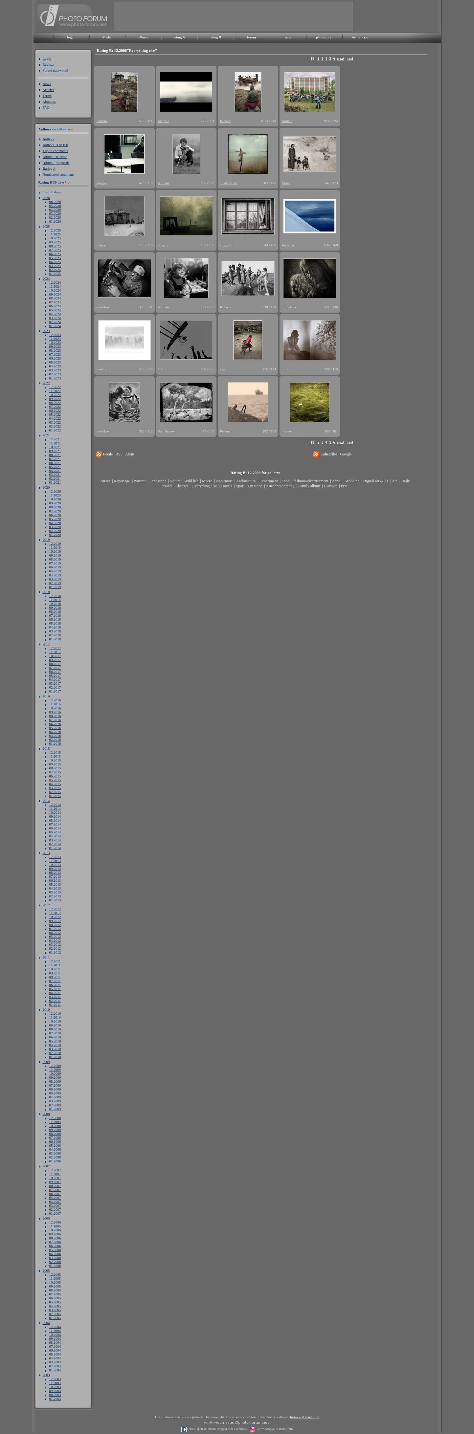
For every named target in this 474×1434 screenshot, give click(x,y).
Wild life (191, 481)
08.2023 (55, 350)
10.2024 (55, 290)
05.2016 (55, 728)
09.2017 (55, 660)
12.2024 (55, 282)
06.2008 (55, 1141)
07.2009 (55, 1085)
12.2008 (55, 1118)
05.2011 (55, 989)
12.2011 (55, 961)
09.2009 (55, 1077)
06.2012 (55, 933)
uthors (48, 139)
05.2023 (55, 362)
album (143, 37)
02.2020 (55, 531)
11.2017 (55, 652)
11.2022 (55, 391)
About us (49, 101)
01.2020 (55, 535)
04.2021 (55, 471)
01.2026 (55, 221)
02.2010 (55, 1053)
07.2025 (55, 250)
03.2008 (55, 1153)
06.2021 (55, 463)
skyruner (288, 245)
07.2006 (55, 1242)
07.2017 (55, 668)
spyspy (102, 183)
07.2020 (55, 511)
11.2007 (55, 1174)
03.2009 (55, 1101)
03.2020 (55, 527)
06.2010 (55, 1037)
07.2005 (55, 1294)
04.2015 (55, 784)
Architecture (246, 481)
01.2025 (55, 274)
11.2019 (55, 547)
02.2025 (55, 270)
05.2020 (55, 519)
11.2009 (55, 1069)
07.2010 (55, 1033)
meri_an (102, 369)
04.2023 (55, 366)
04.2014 (55, 836)
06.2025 (55, 254)
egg (222, 369)
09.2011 (55, 973)
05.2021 (55, 467)
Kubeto (102, 121)
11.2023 (55, 339)
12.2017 (55, 648)
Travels (226, 486)
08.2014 (55, 820)
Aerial (337, 481)
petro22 (163, 121)
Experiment (269, 481)
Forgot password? (55, 70)
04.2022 (55, 418)
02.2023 (55, 374)
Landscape (157, 481)
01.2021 (55, 482)
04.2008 (55, 1149)
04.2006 (55, 1254)
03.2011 (55, 997)
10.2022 (55, 395)
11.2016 (55, 704)
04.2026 (55, 209)
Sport (240, 486)
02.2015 (55, 792)
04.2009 (55, 1097)
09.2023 (55, 346)
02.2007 (55, 1209)
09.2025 (55, 242)
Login (47, 58)
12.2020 (55, 491)
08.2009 (55, 1081)
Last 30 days (52, 192)
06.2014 (55, 828)
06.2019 (55, 567)
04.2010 (55, 1045)
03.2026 (55, 213)
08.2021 (55, 455)
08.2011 (55, 977)
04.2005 (55, 1306)
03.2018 (55, 631)
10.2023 (55, 342)
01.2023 (55, 378)
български (360, 37)
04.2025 (55, 262)
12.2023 (55, 335)
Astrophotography (280, 486)
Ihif (161, 369)
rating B (215, 37)
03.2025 (55, 266)
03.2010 (55, 1049)
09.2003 (55, 1391)
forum (251, 37)
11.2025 (55, 234)
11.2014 (55, 808)
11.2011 (55, 965)
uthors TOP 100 (55, 145)
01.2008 (55, 1161)
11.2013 (55, 861)
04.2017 (55, 679)
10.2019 (55, 551)
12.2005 (55, 1274)
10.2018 (55, 604)
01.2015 (55, 796)
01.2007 (55, 1213)
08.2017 (55, 664)
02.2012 (55, 948)
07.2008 (55, 1137)
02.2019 (55, 583)
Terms (47, 96)
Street (105, 481)
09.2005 (55, 1286)
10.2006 (55, 1230)
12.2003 (55, 1379)
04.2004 (55, 1358)
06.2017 (55, 671)
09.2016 (55, 712)
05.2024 (55, 310)
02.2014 (55, 844)
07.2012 (55, 929)
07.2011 (55, 981)
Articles (48, 90)
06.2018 (55, 619)
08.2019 (55, 559)
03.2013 (55, 892)
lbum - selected (55, 157)
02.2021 (55, 478)
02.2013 (55, 896)
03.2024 (55, 318)
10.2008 (55, 1126)
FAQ (46, 107)
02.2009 (55, 1105)
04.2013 (55, 888)
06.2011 (55, 985)
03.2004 (55, 1362)
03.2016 (55, 736)
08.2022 (55, 403)
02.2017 (55, 687)
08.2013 (55, 872)
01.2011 (55, 1004)
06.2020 (55, 515)
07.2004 (55, 1346)
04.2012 (55, 940)
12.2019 (55, 543)
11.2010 (55, 1017)
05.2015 (55, 780)
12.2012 (55, 909)
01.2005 (55, 1318)
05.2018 (55, 623)
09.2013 (55, 869)
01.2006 (55, 1266)
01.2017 (55, 691)
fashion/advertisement (310, 481)
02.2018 (55, 635)
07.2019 (55, 563)
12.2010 (55, 1013)
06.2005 (55, 1298)
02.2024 (55, 322)
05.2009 (55, 1093)
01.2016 (55, 743)
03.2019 (55, 579)
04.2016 (55, 732)
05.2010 (55, 1041)
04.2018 (55, 627)
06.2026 (55, 202)
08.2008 (55, 1134)
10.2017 (55, 656)
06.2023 (55, 358)
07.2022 (55, 406)
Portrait (140, 481)
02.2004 (55, 1366)
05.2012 (55, 936)
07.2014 (55, 824)
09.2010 (55, 1025)
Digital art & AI (375, 481)
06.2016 (55, 724)
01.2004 (55, 1370)
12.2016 (55, 700)
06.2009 (55, 1089)
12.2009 (55, 1066)
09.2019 (55, 555)
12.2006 (55, 1222)
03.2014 (55, 840)
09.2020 (55, 503)
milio (285, 369)
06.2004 (55, 1350)
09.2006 (55, 1234)
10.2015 (55, 760)
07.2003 (55, 1399)
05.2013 (55, 884)
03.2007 (55, 1205)
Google (345, 454)
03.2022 (55, 422)
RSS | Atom (125, 454)
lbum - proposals (56, 163)
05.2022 (55, 414)
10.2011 (55, 969)
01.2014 (55, 848)
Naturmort (224, 481)
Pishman (226, 431)
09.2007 (55, 1182)
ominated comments (59, 174)
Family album (309, 486)
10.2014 (55, 812)
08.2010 (55, 1029)
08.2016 (55, 716)
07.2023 (55, 354)
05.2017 (55, 675)
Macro (207, 481)
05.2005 (55, 1302)
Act (394, 481)
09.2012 (55, 921)
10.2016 (55, 708)
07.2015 (55, 772)
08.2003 (55, 1395)
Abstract (182, 486)
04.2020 (55, 523)
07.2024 (55, 302)
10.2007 (55, 1178)
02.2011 (55, 1001)
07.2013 (55, 876)
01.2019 (55, 587)
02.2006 (55, 1262)
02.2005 (55, 1314)
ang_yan (226, 245)
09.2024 (55, 294)
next (341, 58)
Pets (344, 486)
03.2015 (55, 788)
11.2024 (55, 286)
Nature (175, 481)
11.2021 (55, 443)
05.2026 (55, 206)
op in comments (55, 151)
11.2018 (55, 600)
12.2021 (55, 439)
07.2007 (55, 1190)
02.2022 (55, 426)
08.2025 (55, 246)
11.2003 (55, 1383)
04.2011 (55, 993)
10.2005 (55, 1282)
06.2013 (55, 880)
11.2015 (55, 756)
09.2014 (55, 816)
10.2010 (55, 1021)
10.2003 (55, 1387)
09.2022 (55, 399)
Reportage (122, 481)
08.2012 (55, 925)
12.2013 (55, 857)
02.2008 (55, 1157)
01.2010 (55, 1057)
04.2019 (55, 575)
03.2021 (55, 474)
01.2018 (55, 639)
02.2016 (55, 739)
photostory (323, 37)
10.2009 (55, 1073)
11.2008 (55, 1122)
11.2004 (55, 1331)
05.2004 (55, 1354)
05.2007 (55, 1198)
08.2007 (55, 1186)
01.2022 (55, 430)
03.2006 (55, 1258)
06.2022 (55, 410)
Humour (330, 486)
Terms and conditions (304, 1417)
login (71, 37)
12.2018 (55, 596)
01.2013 (55, 900)
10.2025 (55, 238)
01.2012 (55, 952)
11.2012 (55, 913)
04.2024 (55, 314)
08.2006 (55, 1238)
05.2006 (55, 1250)
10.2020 (55, 499)
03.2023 (55, 370)
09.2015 (55, 764)
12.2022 (55, 387)
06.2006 (55, 1246)
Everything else (204, 486)
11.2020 (55, 495)
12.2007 (55, 1170)
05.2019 (55, 571)
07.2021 (55, 459)
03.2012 (55, 944)
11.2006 (55, 1226)
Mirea (286, 183)
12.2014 (55, 804)
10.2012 (55, 917)
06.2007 (55, 1194)
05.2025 (55, 258)
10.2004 (55, 1334)
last (350, 58)
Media (106, 37)
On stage (255, 486)
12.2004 (55, 1327)
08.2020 (55, 507)
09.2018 (55, 607)
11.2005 (55, 1278)
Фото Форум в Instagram (274, 1429)
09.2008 (55, 1130)
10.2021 (55, 447)
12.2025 (55, 230)
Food (286, 481)
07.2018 (55, 615)
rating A (179, 37)
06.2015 (55, 776)
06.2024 (55, 306)
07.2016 (55, 720)
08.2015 (55, 768)
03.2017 (55, 683)
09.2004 (55, 1338)
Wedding (352, 481)
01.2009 (55, 1109)
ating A (49, 168)
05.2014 (55, 832)
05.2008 (55, 1145)
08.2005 (55, 1290)
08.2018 (55, 611)
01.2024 (55, 326)
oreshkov (103, 307)
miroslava (289, 307)
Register (49, 64)
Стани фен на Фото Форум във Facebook (217, 1429)
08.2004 (55, 1342)
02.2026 (55, 217)
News (47, 84)
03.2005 (55, 1310)
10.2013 (55, 865)
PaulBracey (166, 431)
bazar (288, 37)
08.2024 (55, 298)
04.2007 (55, 1201)
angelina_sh (228, 183)
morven (102, 245)
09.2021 (55, 451)
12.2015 (55, 752)
